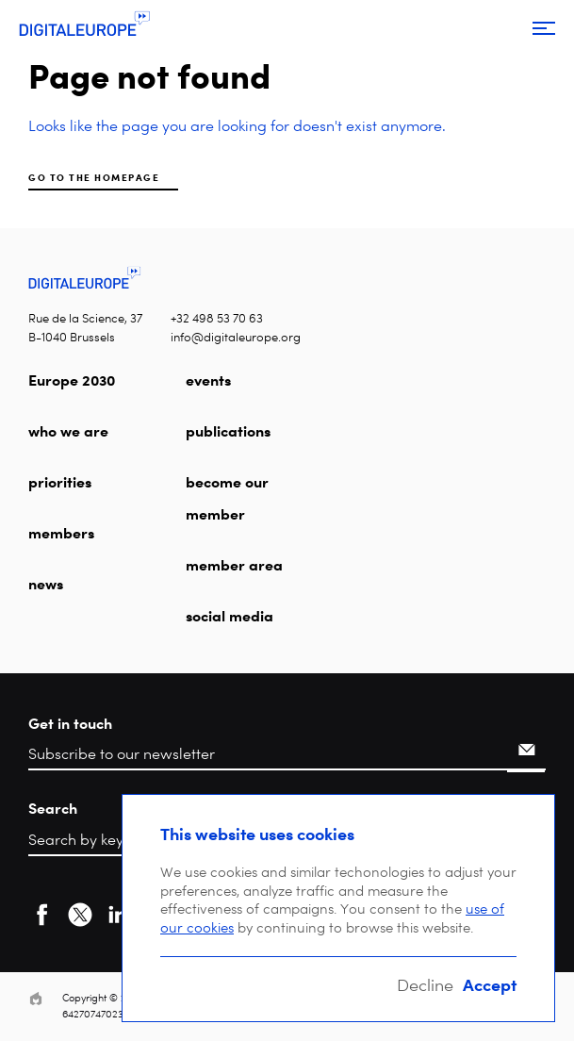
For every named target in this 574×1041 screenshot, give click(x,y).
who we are (68, 430)
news (45, 583)
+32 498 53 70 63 (217, 318)
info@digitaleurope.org (236, 337)
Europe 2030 (71, 380)
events (208, 380)
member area (234, 564)
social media (229, 615)
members (61, 532)
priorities (59, 481)
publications (228, 430)
